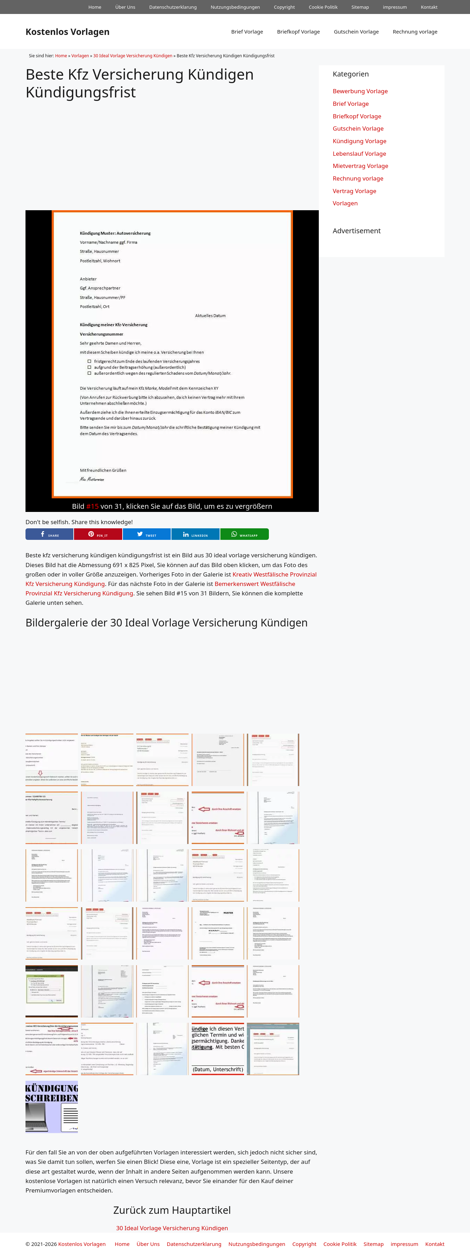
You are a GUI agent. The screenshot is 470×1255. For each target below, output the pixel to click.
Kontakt (429, 7)
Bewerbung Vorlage (360, 91)
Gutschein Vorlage (356, 31)
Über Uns (125, 7)
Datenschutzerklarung (173, 7)
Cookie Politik (323, 7)
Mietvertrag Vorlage (360, 166)
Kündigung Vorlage (360, 141)
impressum (395, 7)
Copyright (284, 7)
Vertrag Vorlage (354, 191)
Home (94, 7)
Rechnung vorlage (415, 31)
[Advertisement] (172, 149)
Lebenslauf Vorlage (359, 153)
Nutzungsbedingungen (235, 7)
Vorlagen (80, 56)
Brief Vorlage (247, 31)
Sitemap (360, 7)
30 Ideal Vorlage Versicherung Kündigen (132, 56)
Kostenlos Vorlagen (67, 31)
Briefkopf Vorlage (298, 31)
